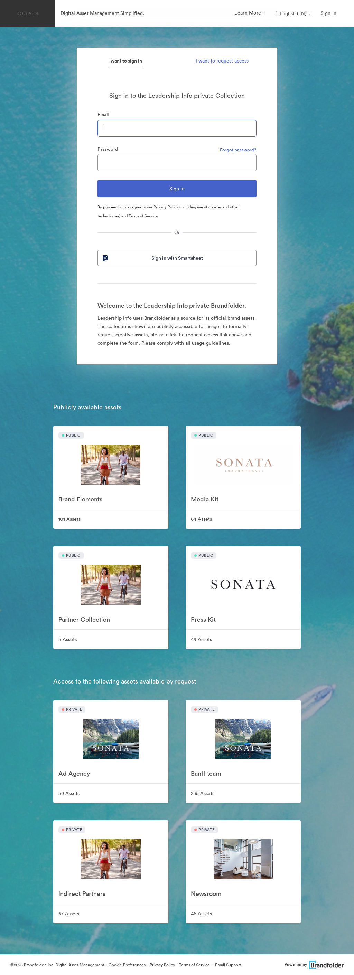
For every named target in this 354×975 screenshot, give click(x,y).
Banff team (206, 773)
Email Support (227, 965)
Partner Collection (84, 619)
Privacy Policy (165, 207)
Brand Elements (80, 499)
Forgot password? (238, 150)
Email (103, 114)
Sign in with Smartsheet (152, 258)
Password (107, 149)
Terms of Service (143, 216)
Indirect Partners (81, 894)
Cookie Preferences (127, 965)
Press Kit (203, 619)
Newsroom (206, 894)
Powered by (314, 964)
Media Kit (204, 499)
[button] (292, 13)
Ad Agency (74, 773)
